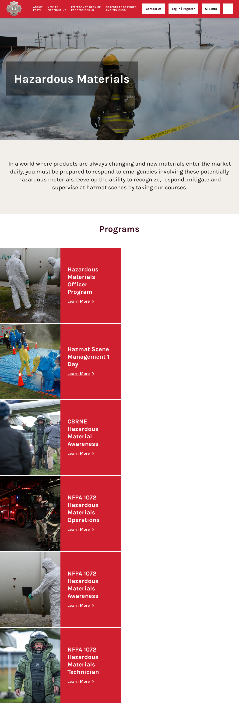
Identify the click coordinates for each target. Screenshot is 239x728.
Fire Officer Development (156, 554)
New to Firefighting (57, 9)
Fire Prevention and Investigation (162, 562)
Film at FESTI (201, 645)
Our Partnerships (47, 556)
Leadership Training (205, 585)
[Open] (228, 8)
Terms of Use (44, 590)
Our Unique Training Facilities (56, 538)
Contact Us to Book (205, 636)
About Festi (38, 9)
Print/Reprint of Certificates (54, 607)
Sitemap (41, 689)
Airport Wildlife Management (159, 597)
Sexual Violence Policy (50, 657)
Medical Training (151, 620)
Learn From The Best (101, 586)
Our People (42, 547)
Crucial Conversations (209, 595)
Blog (38, 681)
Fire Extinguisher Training (212, 567)
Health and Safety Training (210, 542)
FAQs (38, 564)
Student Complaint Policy (53, 648)
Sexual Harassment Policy (53, 639)
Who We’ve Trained (152, 638)
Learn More (78, 301)
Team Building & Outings (209, 628)
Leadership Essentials (209, 603)
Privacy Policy (44, 581)
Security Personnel (152, 629)
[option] (119, 70)
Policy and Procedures (50, 598)
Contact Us (154, 8)
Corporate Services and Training (121, 9)
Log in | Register (183, 8)
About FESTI (49, 526)
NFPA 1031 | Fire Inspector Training (163, 571)
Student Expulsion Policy (52, 615)
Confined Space (205, 575)
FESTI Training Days (153, 588)
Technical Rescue (151, 579)
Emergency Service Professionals (86, 9)
